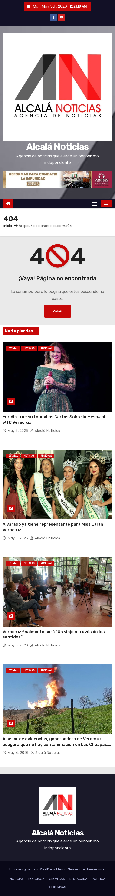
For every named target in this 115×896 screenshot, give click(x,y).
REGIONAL (46, 348)
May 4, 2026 (19, 752)
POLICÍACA (36, 879)
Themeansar (95, 869)
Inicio (7, 225)
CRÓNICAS (57, 879)
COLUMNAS (57, 887)
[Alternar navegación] (94, 203)
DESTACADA (78, 879)
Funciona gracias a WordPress (32, 869)
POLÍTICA (98, 879)
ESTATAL (13, 348)
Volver (57, 311)
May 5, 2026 (18, 430)
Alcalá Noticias (57, 146)
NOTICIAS (29, 348)
